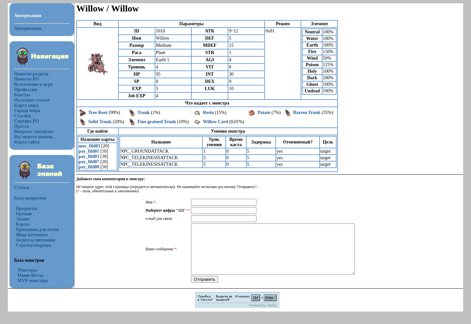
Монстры (27, 270)
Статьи (21, 187)
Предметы (26, 208)
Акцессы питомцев (35, 240)
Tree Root (98, 112)
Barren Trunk (307, 112)
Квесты (22, 94)
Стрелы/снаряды (33, 245)
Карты (22, 224)
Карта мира (26, 105)
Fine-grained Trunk (156, 121)
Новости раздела (31, 73)
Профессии (25, 89)
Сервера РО (26, 121)
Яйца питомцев (32, 234)
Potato (264, 112)
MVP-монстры (32, 280)
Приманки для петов (37, 229)
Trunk (143, 112)
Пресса (21, 126)
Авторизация (27, 28)
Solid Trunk (100, 121)
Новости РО (26, 79)
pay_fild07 (88, 161)
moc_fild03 (89, 145)
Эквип (22, 219)
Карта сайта (27, 142)
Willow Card (215, 121)
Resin (208, 112)
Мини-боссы (30, 275)
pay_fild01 (88, 151)
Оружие (24, 213)
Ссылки (22, 115)
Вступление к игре (33, 84)
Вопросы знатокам (33, 131)
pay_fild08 (88, 166)
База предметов (30, 198)
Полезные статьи (31, 100)
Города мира (27, 110)
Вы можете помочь (33, 136)
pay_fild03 (88, 156)
